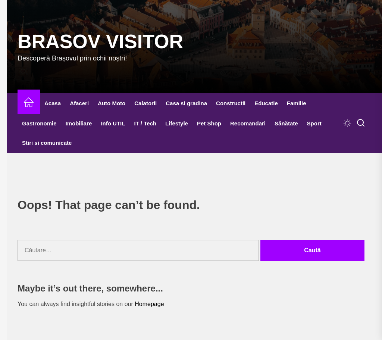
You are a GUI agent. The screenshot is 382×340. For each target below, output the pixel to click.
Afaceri (79, 103)
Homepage (149, 304)
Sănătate (286, 123)
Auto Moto (111, 103)
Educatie (266, 103)
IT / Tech (145, 123)
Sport (314, 123)
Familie (296, 103)
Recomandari (248, 123)
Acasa (52, 103)
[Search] (360, 123)
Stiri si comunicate (47, 143)
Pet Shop (209, 123)
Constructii (230, 103)
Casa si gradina (186, 103)
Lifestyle (176, 123)
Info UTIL (113, 123)
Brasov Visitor (100, 41)
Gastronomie (39, 123)
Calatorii (145, 103)
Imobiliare (79, 123)
